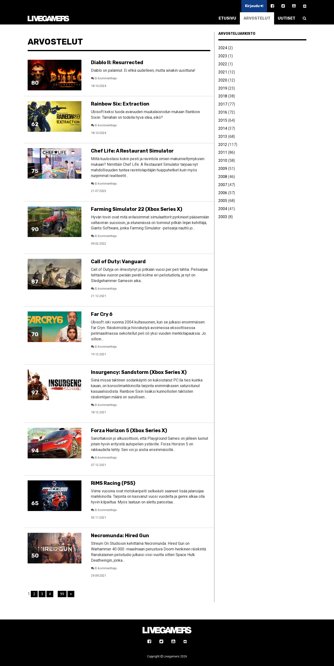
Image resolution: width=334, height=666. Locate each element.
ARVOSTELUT (257, 18)
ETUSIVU (227, 18)
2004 (222, 208)
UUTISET (286, 18)
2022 (222, 64)
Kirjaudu (254, 6)
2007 (222, 184)
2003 (222, 216)
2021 (222, 72)
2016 (222, 112)
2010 (222, 160)
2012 (222, 144)
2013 (222, 136)
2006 (222, 192)
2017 (222, 104)
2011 (222, 152)
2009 (222, 168)
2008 (222, 176)
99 (62, 594)
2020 (222, 80)
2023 (222, 56)
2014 (222, 128)
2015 (222, 120)
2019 (222, 88)
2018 (222, 96)
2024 (222, 48)
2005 (222, 200)
